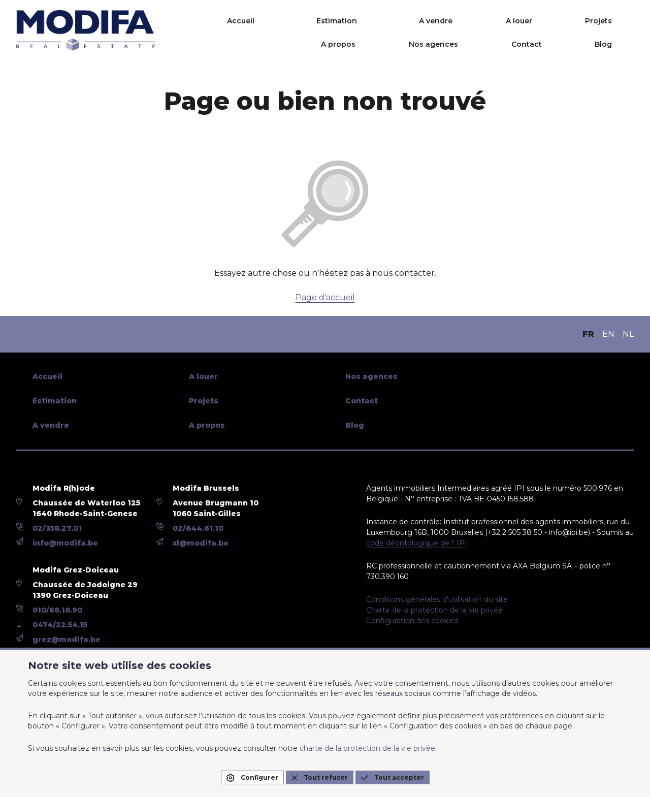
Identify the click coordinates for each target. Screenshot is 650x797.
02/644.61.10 (198, 528)
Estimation (257, 20)
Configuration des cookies (412, 620)
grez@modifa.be (66, 639)
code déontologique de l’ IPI (416, 543)
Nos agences (554, 20)
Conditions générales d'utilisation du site (437, 599)
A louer (382, 20)
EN (608, 334)
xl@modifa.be (201, 543)
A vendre (327, 20)
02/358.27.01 (57, 528)
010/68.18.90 (57, 610)
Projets (432, 20)
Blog (625, 44)
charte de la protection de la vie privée (367, 748)
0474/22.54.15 (59, 624)
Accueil (190, 20)
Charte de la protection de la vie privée (434, 610)
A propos (488, 20)
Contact (618, 20)
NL (628, 334)
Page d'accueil (325, 297)
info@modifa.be (65, 543)
